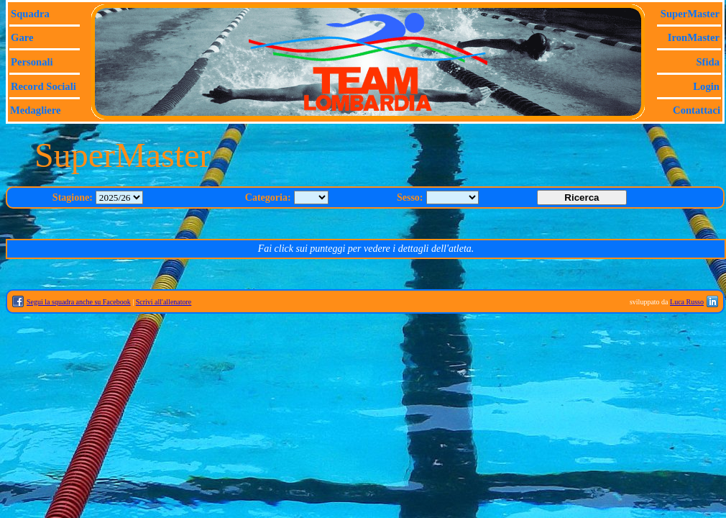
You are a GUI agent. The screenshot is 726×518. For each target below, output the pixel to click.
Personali (32, 62)
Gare (22, 37)
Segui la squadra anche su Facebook (79, 302)
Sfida (708, 62)
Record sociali (43, 86)
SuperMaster (690, 13)
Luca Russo (687, 302)
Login (706, 86)
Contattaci (696, 110)
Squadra (30, 13)
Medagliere (35, 110)
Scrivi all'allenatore (164, 302)
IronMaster (694, 37)
